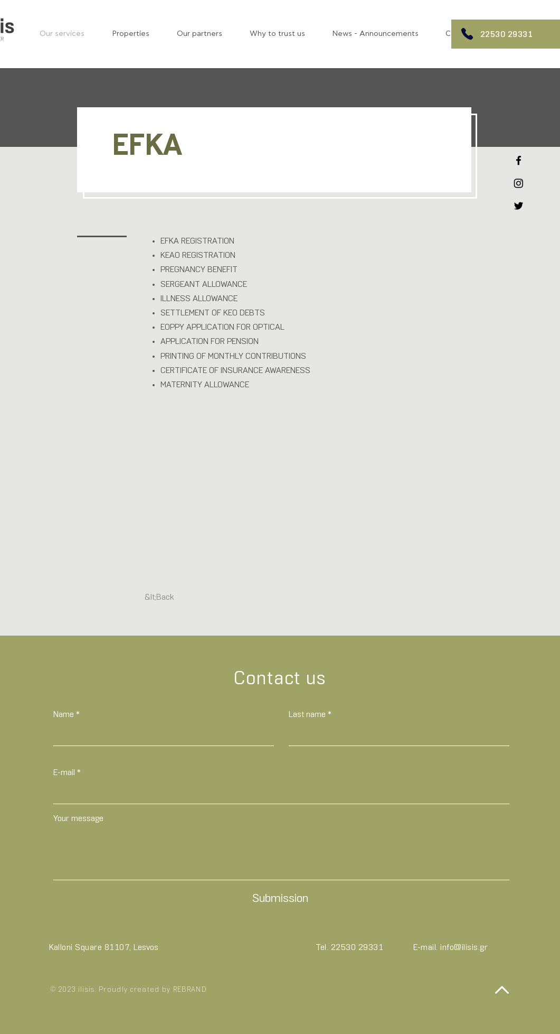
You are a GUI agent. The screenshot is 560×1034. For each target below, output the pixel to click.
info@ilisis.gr (464, 948)
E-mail (64, 773)
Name (63, 715)
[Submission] (280, 899)
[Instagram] (518, 183)
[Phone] (467, 34)
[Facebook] (518, 160)
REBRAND (190, 989)
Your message (78, 819)
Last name (307, 715)
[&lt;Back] (160, 598)
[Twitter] (518, 206)
